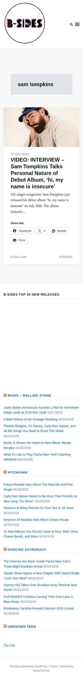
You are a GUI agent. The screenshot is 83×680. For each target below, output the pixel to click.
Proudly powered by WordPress (29, 666)
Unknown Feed (22, 626)
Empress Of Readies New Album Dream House (36, 520)
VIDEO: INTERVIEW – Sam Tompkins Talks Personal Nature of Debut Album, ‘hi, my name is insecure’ (37, 173)
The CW (9, 645)
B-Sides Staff (18, 257)
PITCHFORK (18, 472)
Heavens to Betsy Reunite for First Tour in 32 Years (39, 508)
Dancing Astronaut (27, 549)
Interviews (20, 154)
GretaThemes (41, 670)
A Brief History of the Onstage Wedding (30, 419)
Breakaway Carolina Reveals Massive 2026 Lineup (38, 608)
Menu (77, 24)
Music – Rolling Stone (29, 395)
